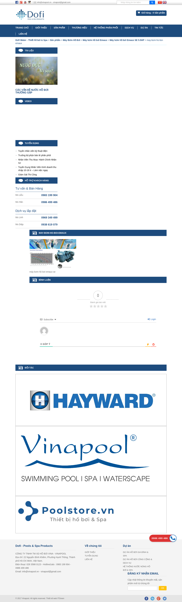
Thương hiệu (79, 27)
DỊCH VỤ (129, 27)
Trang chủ (22, 27)
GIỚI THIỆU (41, 27)
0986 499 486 (49, 202)
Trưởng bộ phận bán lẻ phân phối (34, 155)
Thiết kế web (51, 598)
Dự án (144, 27)
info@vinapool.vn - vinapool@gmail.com (53, 2)
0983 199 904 (49, 195)
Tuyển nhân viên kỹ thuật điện (32, 151)
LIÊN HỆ (23, 34)
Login (152, 319)
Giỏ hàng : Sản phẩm (151, 13)
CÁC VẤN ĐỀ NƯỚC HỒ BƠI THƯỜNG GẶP (31, 91)
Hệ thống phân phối (106, 27)
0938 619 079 (49, 224)
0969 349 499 (49, 217)
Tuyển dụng (91, 556)
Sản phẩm (59, 27)
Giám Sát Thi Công (27, 174)
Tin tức (159, 27)
